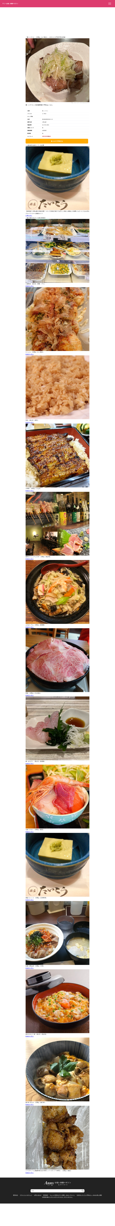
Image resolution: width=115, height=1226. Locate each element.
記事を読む (29, 215)
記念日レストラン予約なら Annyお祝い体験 (89, 1195)
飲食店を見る (30, 286)
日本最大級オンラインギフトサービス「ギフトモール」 (57, 1197)
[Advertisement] (57, 20)
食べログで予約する (57, 141)
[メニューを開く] (109, 3)
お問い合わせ (37, 1195)
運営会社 (15, 1195)
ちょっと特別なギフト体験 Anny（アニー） (62, 1195)
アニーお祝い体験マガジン (10, 3)
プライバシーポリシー (26, 1195)
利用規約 (45, 1195)
